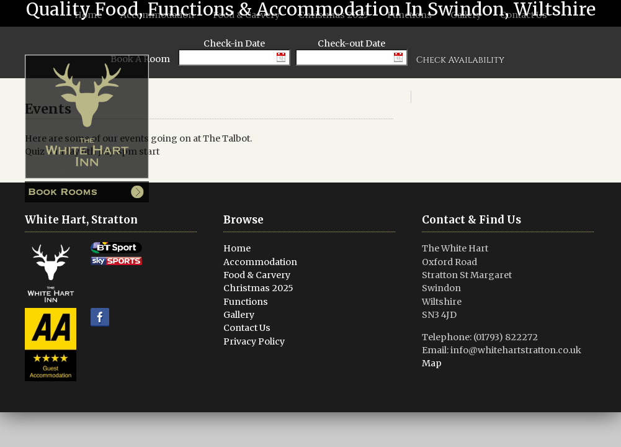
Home (237, 248)
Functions (245, 301)
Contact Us (246, 327)
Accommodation (260, 262)
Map (432, 363)
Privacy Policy (254, 341)
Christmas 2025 (258, 288)
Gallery (238, 314)
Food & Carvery (256, 275)
